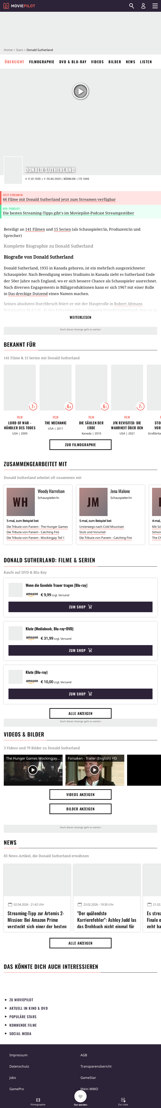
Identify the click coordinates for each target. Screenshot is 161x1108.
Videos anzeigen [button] (80, 794)
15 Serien (62, 229)
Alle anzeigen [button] (80, 713)
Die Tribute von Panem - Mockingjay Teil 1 (35, 538)
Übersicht (14, 61)
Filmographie (42, 61)
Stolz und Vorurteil (92, 532)
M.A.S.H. (34, 310)
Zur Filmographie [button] (80, 444)
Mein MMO (89, 1089)
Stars (19, 50)
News (130, 61)
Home (8, 50)
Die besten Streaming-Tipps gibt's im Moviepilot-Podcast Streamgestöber (68, 213)
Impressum (18, 1055)
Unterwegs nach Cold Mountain (101, 526)
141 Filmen (35, 229)
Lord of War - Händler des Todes (20, 425)
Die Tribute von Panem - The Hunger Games (37, 526)
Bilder (115, 61)
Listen (146, 61)
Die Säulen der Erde (91, 425)
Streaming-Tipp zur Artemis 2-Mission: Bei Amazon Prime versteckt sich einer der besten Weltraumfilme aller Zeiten (37, 919)
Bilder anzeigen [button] (80, 808)
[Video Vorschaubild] (33, 770)
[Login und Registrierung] (143, 6)
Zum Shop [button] (80, 606)
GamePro (16, 1089)
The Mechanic (56, 422)
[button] (38, 1102)
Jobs (12, 1077)
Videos (97, 61)
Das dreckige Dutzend (28, 293)
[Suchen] (131, 6)
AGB (83, 1055)
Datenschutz (19, 1066)
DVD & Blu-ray (73, 61)
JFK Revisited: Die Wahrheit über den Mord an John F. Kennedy (127, 425)
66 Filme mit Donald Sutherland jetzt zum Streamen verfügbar (59, 199)
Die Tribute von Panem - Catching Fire (33, 532)
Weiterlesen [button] (80, 317)
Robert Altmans (128, 303)
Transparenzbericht (96, 1066)
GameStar (88, 1077)
